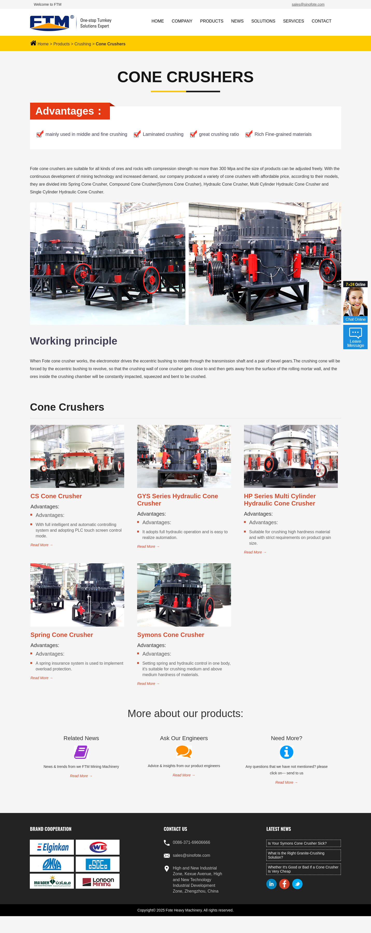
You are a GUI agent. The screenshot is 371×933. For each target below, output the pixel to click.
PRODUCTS (211, 21)
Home (43, 44)
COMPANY (182, 21)
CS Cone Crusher (56, 496)
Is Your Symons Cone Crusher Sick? (297, 843)
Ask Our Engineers (184, 738)
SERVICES (293, 21)
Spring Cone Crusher (61, 634)
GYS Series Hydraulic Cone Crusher (177, 500)
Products (61, 44)
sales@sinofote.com (308, 4)
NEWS (237, 21)
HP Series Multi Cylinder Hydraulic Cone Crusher (280, 500)
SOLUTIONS (263, 21)
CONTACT (321, 21)
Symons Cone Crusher (170, 634)
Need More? (286, 738)
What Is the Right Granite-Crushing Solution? (296, 855)
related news (81, 738)
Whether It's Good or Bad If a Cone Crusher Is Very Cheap (303, 869)
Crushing (82, 44)
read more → (41, 545)
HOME (158, 21)
